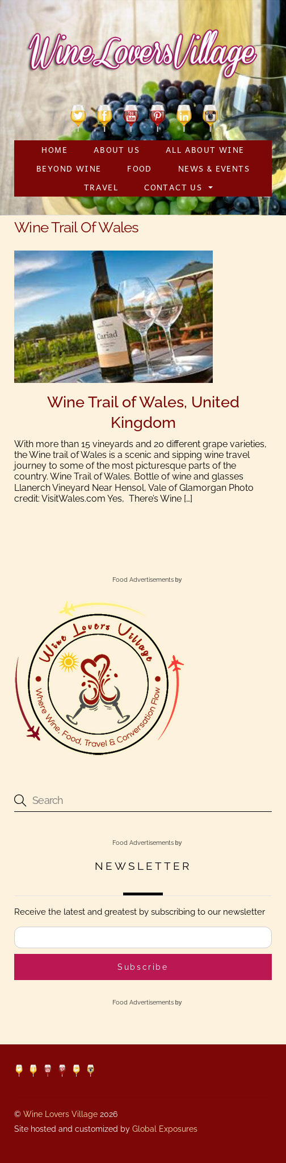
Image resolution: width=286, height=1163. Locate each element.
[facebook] (105, 116)
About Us (117, 149)
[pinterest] (157, 116)
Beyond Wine (68, 168)
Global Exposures (164, 1128)
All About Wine (205, 149)
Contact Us (173, 187)
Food (139, 168)
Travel (101, 187)
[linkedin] (184, 116)
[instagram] (210, 116)
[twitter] (78, 116)
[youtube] (131, 116)
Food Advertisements (143, 579)
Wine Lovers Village (60, 1114)
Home (54, 149)
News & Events (214, 168)
